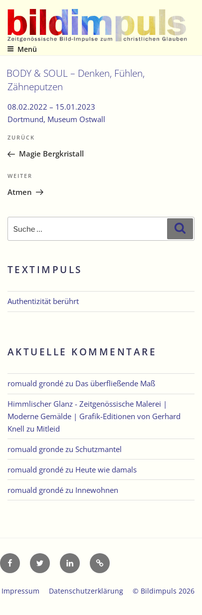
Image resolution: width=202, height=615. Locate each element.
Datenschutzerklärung (86, 591)
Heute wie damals (106, 469)
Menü (22, 49)
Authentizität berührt (43, 301)
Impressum (20, 591)
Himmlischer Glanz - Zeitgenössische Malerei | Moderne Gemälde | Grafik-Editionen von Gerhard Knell (94, 416)
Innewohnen (96, 490)
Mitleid (48, 429)
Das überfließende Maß (115, 383)
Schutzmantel (98, 449)
